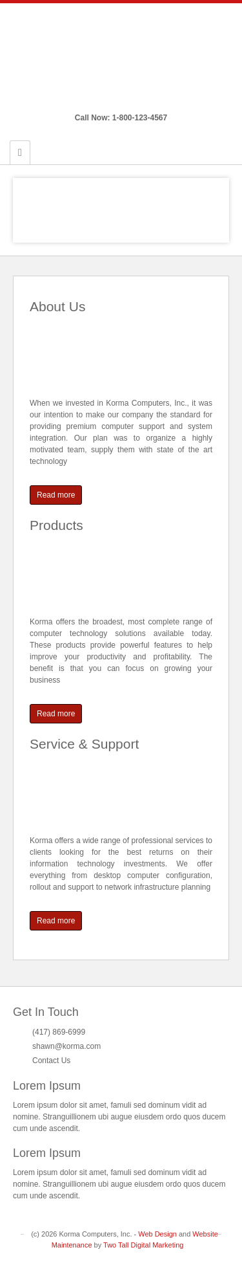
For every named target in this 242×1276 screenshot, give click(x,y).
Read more (56, 495)
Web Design (157, 1234)
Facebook (113, 99)
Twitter (147, 99)
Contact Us (51, 1060)
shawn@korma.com (66, 1046)
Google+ (130, 99)
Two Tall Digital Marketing (143, 1245)
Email (95, 99)
